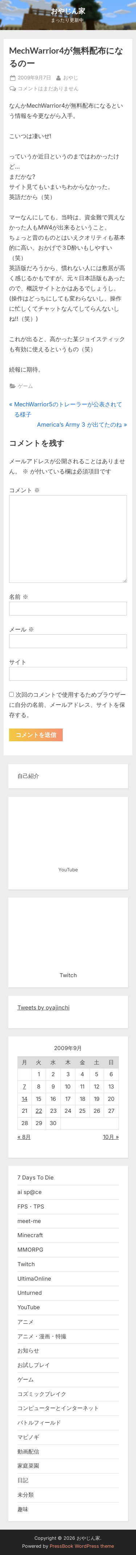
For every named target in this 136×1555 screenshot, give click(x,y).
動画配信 (28, 1451)
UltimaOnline (34, 1278)
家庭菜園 (28, 1465)
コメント (24, 490)
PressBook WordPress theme (82, 1546)
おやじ (70, 77)
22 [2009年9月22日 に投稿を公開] (39, 1110)
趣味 (22, 1509)
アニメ (25, 1321)
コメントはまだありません (48, 88)
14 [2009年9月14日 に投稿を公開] (25, 1098)
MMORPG (30, 1249)
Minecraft (30, 1235)
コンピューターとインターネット (58, 1408)
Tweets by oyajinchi (43, 1007)
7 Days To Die (35, 1177)
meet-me (29, 1221)
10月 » (111, 1136)
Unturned (29, 1292)
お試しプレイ (33, 1364)
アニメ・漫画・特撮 (41, 1336)
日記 (22, 1480)
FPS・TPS (30, 1206)
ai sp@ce (29, 1192)
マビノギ (28, 1437)
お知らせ (28, 1350)
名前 (18, 596)
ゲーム (25, 386)
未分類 (25, 1494)
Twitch (26, 1264)
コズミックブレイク (41, 1393)
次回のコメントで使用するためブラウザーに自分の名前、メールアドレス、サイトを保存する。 (67, 704)
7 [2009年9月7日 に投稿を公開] (24, 1086)
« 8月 (24, 1136)
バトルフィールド (39, 1422)
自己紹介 (28, 775)
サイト (17, 661)
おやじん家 (68, 11)
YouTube (28, 1307)
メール (21, 629)
